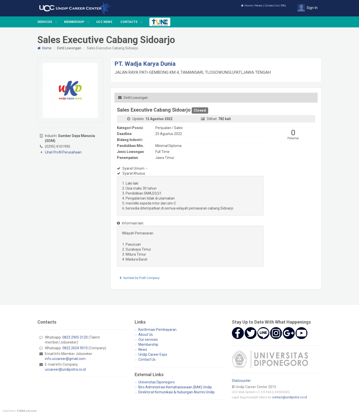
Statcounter (241, 381)
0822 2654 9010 (75, 348)
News (258, 5)
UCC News (104, 22)
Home (247, 5)
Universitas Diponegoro (156, 382)
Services (44, 22)
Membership (74, 22)
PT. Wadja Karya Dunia (145, 63)
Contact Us (272, 5)
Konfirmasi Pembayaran (157, 330)
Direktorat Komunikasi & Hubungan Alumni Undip (176, 392)
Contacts (128, 22)
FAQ (283, 5)
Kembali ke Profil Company (140, 278)
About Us (145, 335)
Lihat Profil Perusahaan (63, 152)
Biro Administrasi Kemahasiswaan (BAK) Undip (175, 387)
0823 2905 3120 (75, 337)
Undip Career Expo (152, 354)
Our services (148, 340)
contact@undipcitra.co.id (289, 397)
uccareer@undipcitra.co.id (65, 369)
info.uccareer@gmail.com (65, 359)
